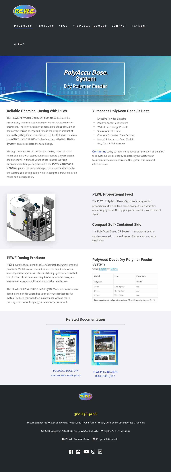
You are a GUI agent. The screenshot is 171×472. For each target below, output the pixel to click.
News (63, 26)
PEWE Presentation (77, 439)
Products (23, 26)
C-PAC (19, 44)
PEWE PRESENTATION (105, 371)
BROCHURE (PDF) (105, 376)
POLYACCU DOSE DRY (66, 370)
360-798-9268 (85, 413)
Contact (119, 26)
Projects (45, 26)
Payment (140, 26)
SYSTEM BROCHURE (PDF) (66, 375)
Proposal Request (90, 26)
